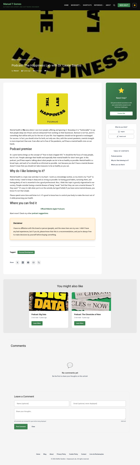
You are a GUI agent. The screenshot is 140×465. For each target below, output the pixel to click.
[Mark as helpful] (121, 132)
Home (66, 5)
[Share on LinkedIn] (23, 262)
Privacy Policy (61, 454)
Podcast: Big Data (38, 314)
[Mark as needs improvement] (121, 136)
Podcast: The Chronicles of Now (87, 314)
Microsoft (75, 5)
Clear (33, 426)
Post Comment (21, 426)
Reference (98, 5)
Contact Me (121, 113)
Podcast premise (116, 156)
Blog (44, 454)
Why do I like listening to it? (120, 160)
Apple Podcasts (59, 209)
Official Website (46, 209)
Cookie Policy (73, 454)
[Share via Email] (33, 262)
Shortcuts (87, 5)
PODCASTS (32, 60)
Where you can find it (118, 165)
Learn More (37, 323)
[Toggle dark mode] (135, 5)
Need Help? (124, 5)
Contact (83, 454)
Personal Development (26, 252)
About (108, 5)
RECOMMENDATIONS (19, 60)
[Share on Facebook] (28, 262)
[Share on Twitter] (17, 262)
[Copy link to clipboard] (39, 262)
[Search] (114, 5)
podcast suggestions (40, 213)
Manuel (16, 71)
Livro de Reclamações (97, 454)
